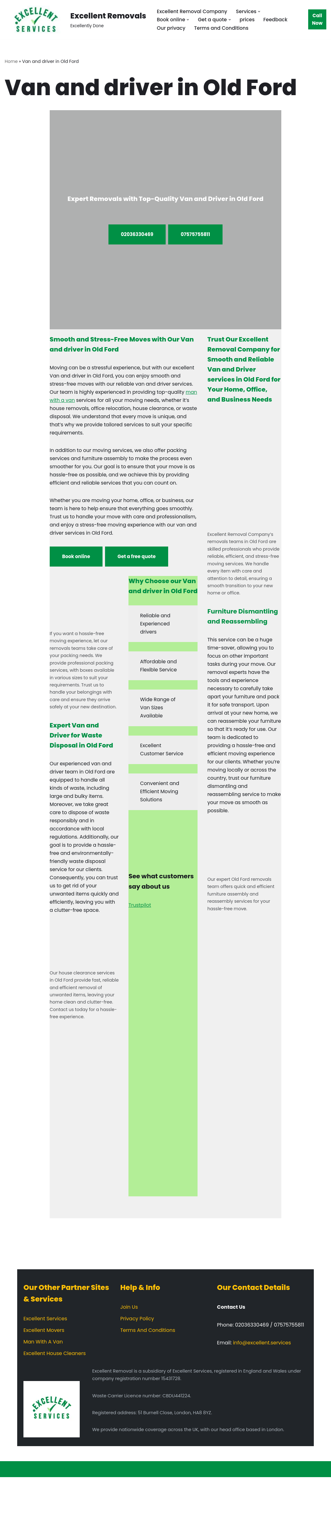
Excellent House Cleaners (54, 1391)
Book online (76, 572)
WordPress (65, 1507)
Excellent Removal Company (193, 11)
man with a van (87, 402)
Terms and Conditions (222, 28)
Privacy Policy (137, 1356)
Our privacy (171, 28)
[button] (261, 11)
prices (248, 19)
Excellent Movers (43, 1368)
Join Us (129, 1344)
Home (11, 61)
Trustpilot (140, 937)
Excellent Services (45, 1356)
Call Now (317, 20)
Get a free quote (137, 572)
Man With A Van (43, 1379)
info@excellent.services (262, 1380)
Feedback (277, 19)
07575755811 (195, 234)
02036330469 (137, 234)
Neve (11, 1507)
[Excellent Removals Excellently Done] (75, 19)
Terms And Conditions (147, 1368)
